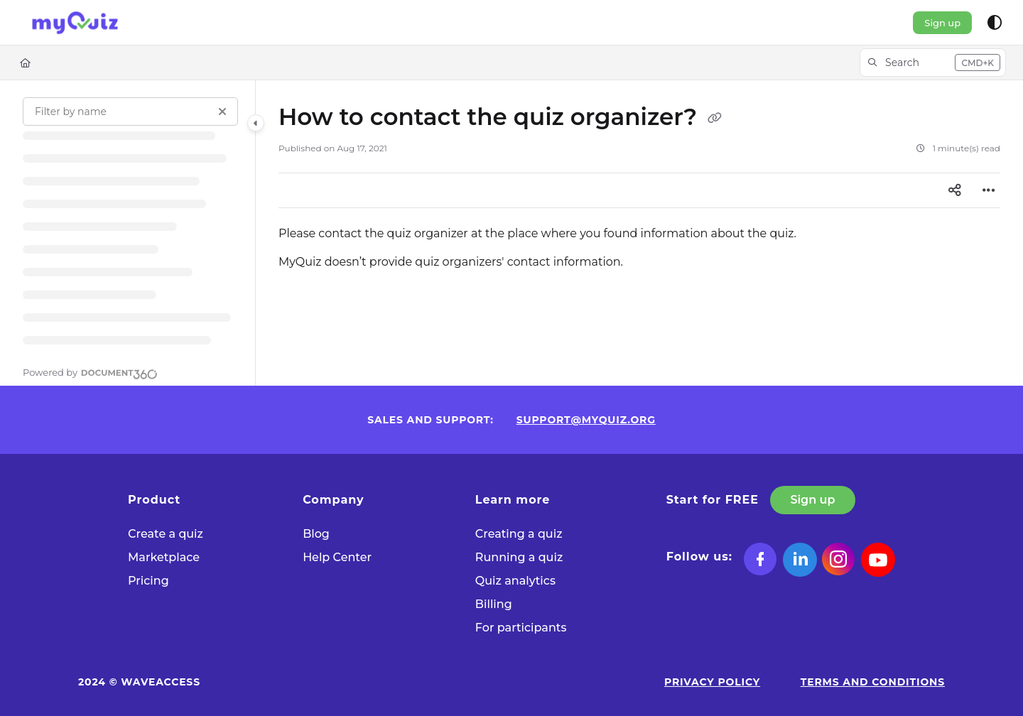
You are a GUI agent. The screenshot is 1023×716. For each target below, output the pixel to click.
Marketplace (164, 557)
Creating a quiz (519, 534)
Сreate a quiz (165, 534)
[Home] (25, 62)
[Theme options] (994, 22)
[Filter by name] (130, 111)
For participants (521, 627)
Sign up (942, 22)
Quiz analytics (515, 580)
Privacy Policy (712, 682)
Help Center (337, 557)
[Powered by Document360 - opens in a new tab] (90, 372)
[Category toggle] (255, 122)
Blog (316, 534)
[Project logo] (75, 23)
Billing (493, 604)
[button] (933, 62)
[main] (639, 233)
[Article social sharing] (954, 190)
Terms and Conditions (873, 682)
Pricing (148, 580)
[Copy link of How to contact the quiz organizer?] (714, 118)
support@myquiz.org (586, 419)
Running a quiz (519, 557)
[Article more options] (989, 190)
